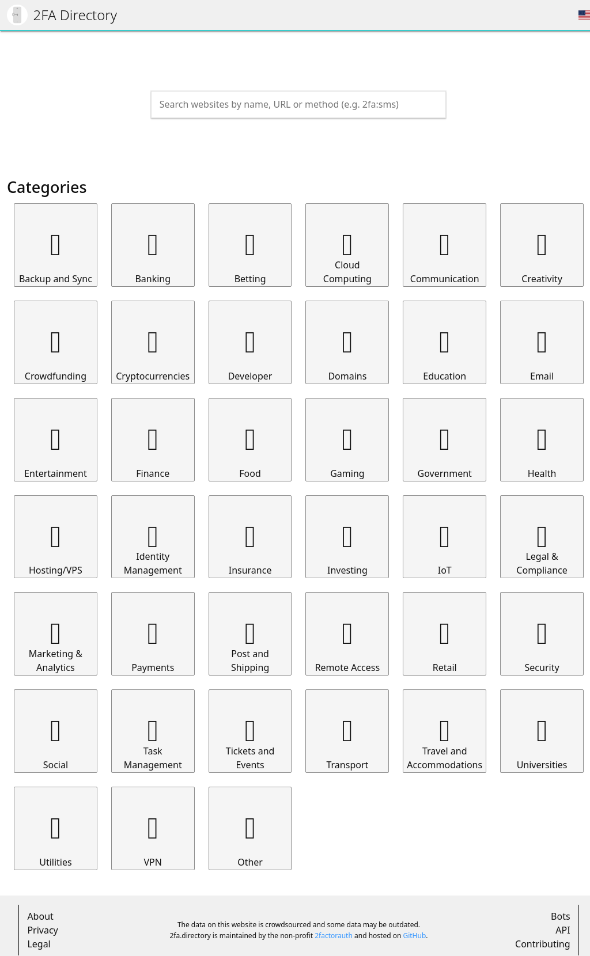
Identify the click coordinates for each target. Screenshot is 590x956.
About (40, 916)
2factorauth (334, 935)
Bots (560, 916)
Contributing (542, 944)
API (562, 930)
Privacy (42, 930)
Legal (38, 944)
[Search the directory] (288, 104)
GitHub (414, 935)
